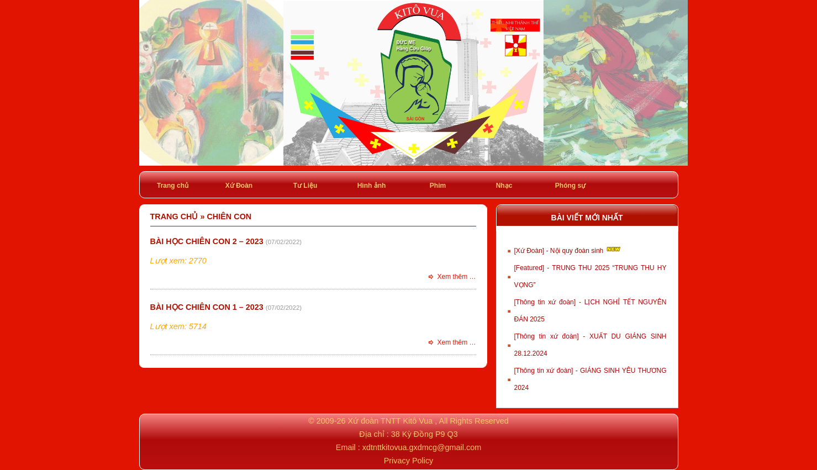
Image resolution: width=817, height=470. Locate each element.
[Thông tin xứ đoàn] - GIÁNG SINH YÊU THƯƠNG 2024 (590, 379)
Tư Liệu (305, 185)
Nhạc (504, 185)
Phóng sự (570, 185)
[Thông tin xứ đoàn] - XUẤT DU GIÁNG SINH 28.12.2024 (590, 344)
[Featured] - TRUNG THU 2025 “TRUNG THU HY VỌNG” (590, 276)
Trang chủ (172, 185)
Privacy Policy (409, 460)
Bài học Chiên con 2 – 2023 (206, 241)
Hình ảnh (371, 185)
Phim (438, 185)
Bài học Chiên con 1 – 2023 (206, 307)
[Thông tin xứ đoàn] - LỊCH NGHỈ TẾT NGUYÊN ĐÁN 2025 (590, 310)
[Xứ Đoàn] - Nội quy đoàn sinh (568, 250)
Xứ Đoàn (238, 185)
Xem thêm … (456, 277)
